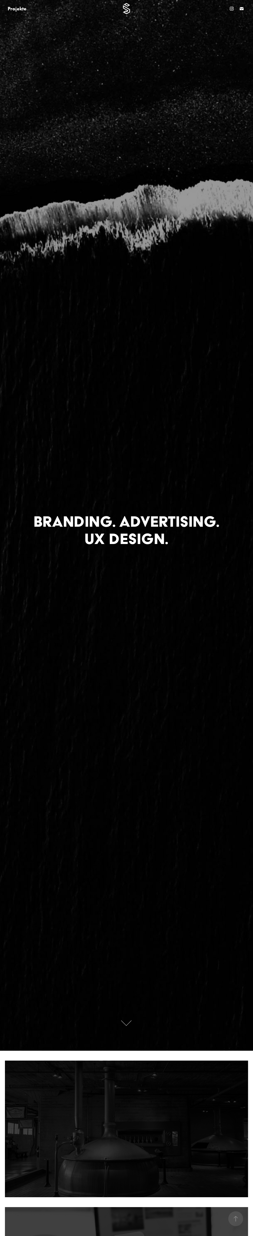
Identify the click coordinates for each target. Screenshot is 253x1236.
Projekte (17, 9)
